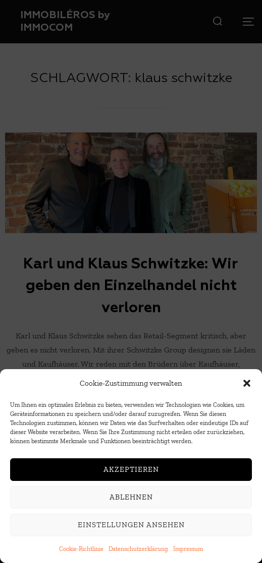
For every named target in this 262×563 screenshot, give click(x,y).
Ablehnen (131, 499)
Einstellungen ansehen (131, 526)
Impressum (188, 550)
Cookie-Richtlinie (81, 550)
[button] (247, 385)
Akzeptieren (131, 471)
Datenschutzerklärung (138, 550)
